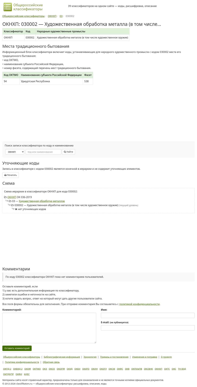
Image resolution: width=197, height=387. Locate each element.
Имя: (104, 309)
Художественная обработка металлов (42, 201)
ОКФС (120, 368)
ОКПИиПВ (136, 368)
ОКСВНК (148, 368)
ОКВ (127, 368)
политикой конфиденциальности (139, 304)
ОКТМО (37, 368)
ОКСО (52, 368)
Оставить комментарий (17, 348)
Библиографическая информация (62, 356)
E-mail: (114, 322)
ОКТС (167, 368)
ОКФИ (19, 374)
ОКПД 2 (7, 368)
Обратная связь (51, 362)
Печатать (10, 175)
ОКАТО (86, 368)
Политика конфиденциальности (22, 362)
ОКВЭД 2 (18, 368)
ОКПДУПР (8, 374)
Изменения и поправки (144, 356)
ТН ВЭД (182, 368)
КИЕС (27, 374)
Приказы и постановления (114, 356)
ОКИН (94, 368)
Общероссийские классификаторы (21, 356)
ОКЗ (45, 368)
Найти (68, 151)
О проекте (166, 356)
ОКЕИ (77, 368)
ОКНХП (11, 197)
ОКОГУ (103, 368)
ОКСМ (112, 368)
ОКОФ (27, 368)
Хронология (90, 356)
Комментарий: (11, 309)
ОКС (174, 368)
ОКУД (70, 368)
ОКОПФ (61, 368)
